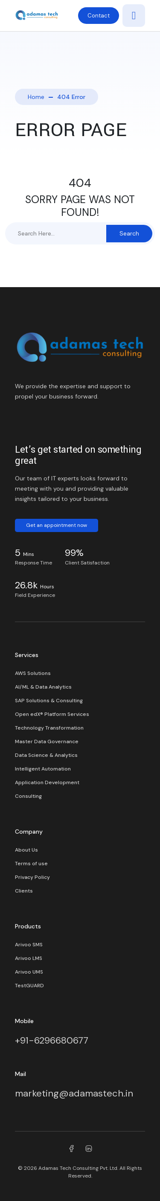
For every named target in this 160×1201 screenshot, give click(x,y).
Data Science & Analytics (46, 755)
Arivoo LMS (28, 958)
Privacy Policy (32, 877)
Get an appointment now (56, 525)
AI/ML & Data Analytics (43, 686)
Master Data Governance (47, 741)
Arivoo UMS (29, 971)
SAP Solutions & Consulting (49, 700)
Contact (98, 15)
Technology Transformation (49, 727)
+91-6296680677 (51, 1040)
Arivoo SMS (29, 944)
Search (129, 233)
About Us (26, 849)
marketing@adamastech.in (74, 1093)
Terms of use (31, 863)
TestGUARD (29, 985)
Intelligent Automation (43, 768)
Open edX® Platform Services (52, 714)
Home (36, 97)
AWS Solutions (33, 673)
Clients (24, 890)
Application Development (47, 782)
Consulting (28, 796)
